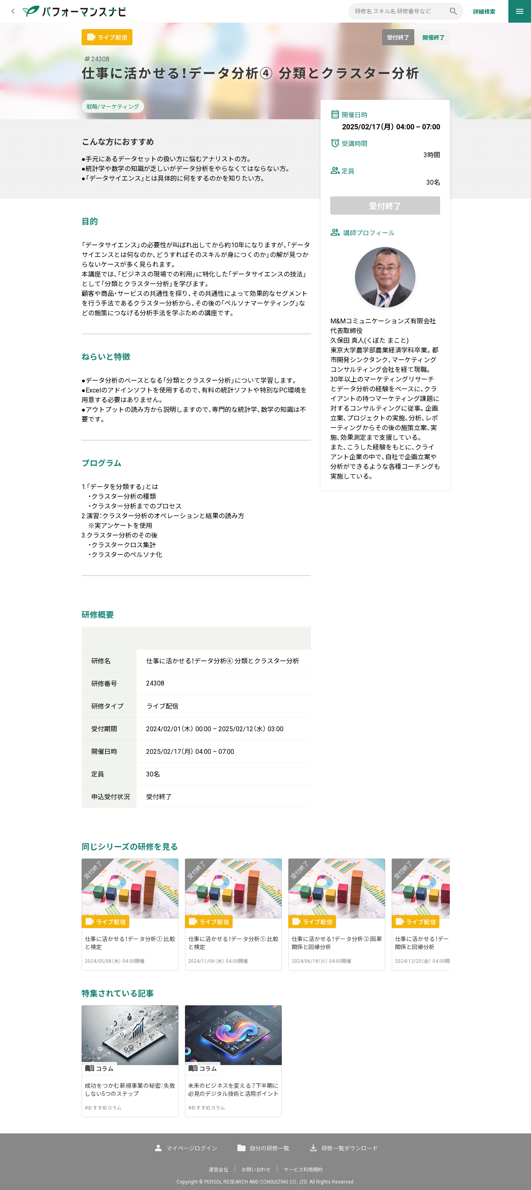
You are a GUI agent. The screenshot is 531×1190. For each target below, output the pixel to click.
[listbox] (266, 915)
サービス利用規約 (303, 1170)
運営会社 (218, 1170)
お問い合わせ (256, 1170)
